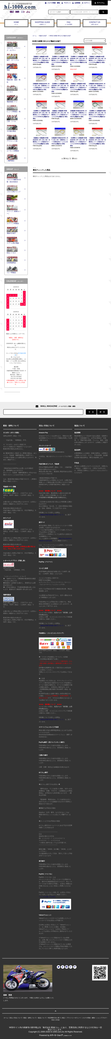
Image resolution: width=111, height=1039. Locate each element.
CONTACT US (94, 23)
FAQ (68, 23)
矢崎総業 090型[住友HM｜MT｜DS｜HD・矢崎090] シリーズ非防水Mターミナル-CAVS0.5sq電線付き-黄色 (59, 141)
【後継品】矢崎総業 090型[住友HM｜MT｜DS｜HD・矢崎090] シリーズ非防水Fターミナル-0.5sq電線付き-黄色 (97, 141)
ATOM (57, 1020)
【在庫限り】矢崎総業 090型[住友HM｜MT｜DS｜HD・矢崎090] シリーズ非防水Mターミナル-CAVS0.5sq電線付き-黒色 (60, 60)
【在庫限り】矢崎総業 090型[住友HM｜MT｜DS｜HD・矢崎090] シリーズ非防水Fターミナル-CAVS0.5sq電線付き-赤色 (60, 87)
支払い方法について (15, 1018)
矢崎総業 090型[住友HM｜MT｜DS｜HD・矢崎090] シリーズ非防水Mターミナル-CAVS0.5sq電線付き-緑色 (78, 113)
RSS (52, 1020)
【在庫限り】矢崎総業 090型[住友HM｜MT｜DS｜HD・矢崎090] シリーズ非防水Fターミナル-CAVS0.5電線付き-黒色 (78, 60)
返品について (42, 1018)
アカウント (67, 3)
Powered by (55, 1035)
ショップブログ (101, 1018)
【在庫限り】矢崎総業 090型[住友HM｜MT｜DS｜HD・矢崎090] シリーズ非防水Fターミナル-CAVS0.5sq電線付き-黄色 (78, 141)
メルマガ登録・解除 (53, 3)
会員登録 (77, 3)
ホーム (35, 36)
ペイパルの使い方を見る (47, 896)
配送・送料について (30, 1018)
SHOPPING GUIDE (42, 23)
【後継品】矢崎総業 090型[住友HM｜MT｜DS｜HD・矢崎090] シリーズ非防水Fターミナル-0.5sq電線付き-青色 (60, 113)
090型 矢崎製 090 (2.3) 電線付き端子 (60, 36)
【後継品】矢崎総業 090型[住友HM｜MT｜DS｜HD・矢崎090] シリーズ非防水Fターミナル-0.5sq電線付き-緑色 (41, 141)
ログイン (87, 3)
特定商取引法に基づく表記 (56, 1018)
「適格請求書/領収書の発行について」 (52, 515)
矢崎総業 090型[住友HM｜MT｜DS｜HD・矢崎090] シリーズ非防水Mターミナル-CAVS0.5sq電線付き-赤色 (41, 86)
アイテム (99, 3)
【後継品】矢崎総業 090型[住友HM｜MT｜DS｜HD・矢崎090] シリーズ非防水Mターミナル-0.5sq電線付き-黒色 (41, 59)
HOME (16, 23)
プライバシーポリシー (73, 1018)
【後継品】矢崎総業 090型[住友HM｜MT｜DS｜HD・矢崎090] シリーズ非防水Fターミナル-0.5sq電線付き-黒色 (97, 59)
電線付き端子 (43, 36)
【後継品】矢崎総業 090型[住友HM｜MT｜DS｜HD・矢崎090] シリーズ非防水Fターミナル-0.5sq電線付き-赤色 (78, 86)
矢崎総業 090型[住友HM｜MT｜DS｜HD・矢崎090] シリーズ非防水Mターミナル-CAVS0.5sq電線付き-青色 (97, 86)
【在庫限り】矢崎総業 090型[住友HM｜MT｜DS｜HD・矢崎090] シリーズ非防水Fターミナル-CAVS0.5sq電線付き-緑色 (97, 114)
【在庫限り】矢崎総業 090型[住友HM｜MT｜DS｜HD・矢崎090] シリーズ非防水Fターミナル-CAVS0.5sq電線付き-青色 (41, 114)
